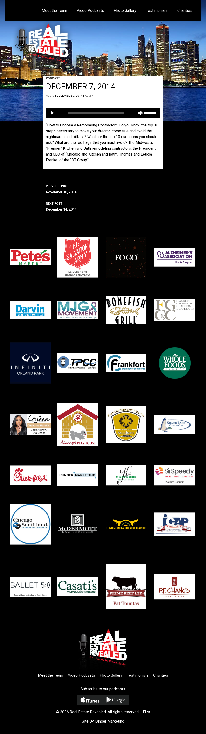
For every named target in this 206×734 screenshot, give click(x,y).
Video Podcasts (90, 10)
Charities (184, 10)
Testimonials (157, 10)
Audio (50, 95)
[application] (103, 113)
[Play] (52, 113)
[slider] (96, 113)
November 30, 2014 (103, 188)
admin (89, 95)
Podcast (53, 78)
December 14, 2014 (103, 206)
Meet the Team (54, 10)
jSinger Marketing (109, 721)
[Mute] (140, 113)
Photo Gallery (125, 10)
